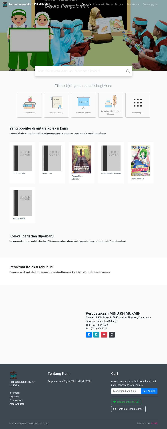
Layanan (14, 396)
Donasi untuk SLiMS (126, 401)
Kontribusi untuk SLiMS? (128, 409)
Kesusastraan (29, 105)
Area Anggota (150, 4)
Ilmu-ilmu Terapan (83, 105)
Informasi (98, 4)
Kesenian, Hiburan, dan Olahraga (110, 105)
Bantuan (119, 4)
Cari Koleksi (149, 391)
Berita (109, 4)
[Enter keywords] (126, 391)
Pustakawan (133, 4)
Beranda (86, 4)
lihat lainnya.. (138, 105)
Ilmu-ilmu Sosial (56, 105)
